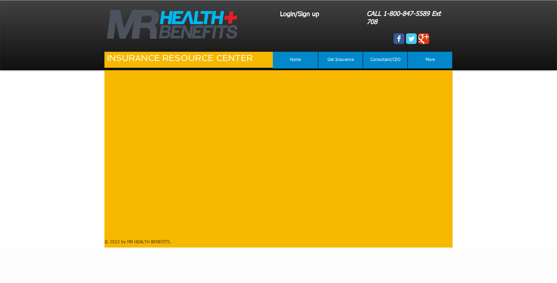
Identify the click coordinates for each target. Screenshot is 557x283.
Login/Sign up (299, 14)
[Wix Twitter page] (411, 38)
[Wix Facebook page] (399, 38)
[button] (340, 60)
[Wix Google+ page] (423, 38)
